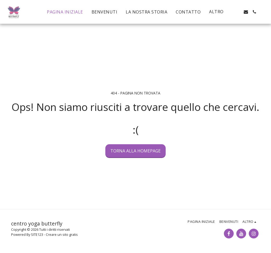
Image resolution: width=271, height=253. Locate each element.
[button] (237, 12)
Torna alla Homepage (135, 151)
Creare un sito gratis (62, 234)
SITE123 (37, 234)
